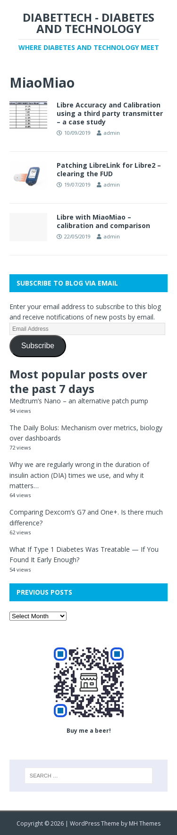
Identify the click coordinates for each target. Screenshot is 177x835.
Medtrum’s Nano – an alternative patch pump (78, 400)
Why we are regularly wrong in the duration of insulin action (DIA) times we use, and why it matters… (79, 475)
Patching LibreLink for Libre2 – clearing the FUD (109, 169)
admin (112, 132)
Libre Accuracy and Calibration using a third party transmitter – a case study (110, 113)
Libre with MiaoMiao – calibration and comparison (103, 221)
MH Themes (144, 823)
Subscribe (37, 346)
